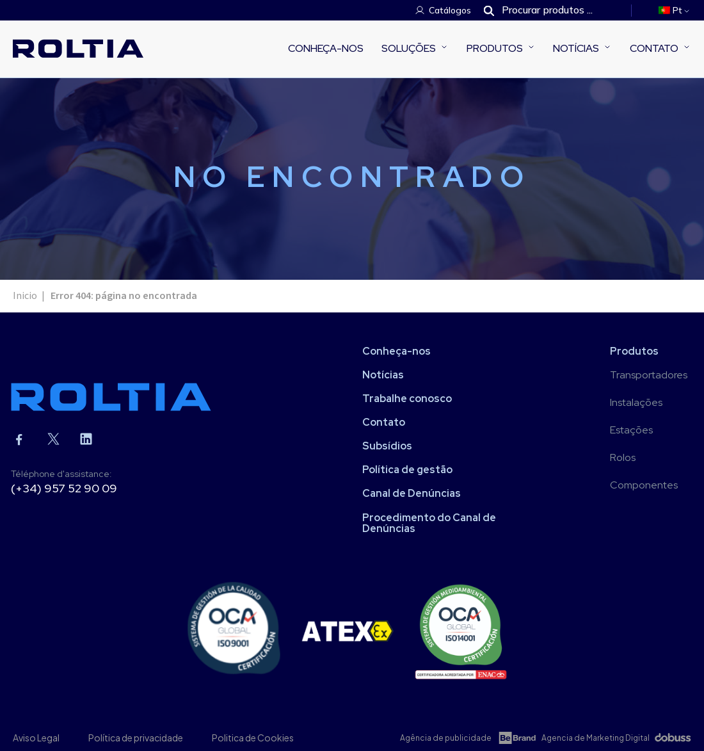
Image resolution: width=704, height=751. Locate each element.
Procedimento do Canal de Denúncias (429, 523)
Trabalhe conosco (407, 398)
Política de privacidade (135, 737)
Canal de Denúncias (411, 493)
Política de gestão (407, 469)
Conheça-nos (326, 48)
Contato (654, 48)
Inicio (25, 296)
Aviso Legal (36, 737)
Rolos (623, 457)
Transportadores (648, 375)
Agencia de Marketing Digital (595, 738)
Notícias (576, 48)
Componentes (644, 485)
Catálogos (450, 10)
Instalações (636, 402)
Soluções (408, 48)
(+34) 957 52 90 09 (64, 488)
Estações (631, 430)
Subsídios (387, 446)
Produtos (495, 48)
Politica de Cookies (253, 737)
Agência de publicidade (446, 738)
